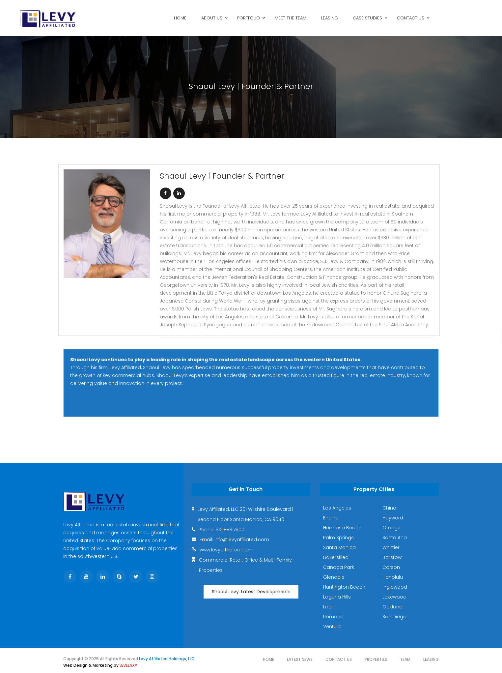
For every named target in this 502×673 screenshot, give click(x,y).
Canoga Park (337, 567)
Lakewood (392, 597)
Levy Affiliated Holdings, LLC (167, 658)
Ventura (331, 626)
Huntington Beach (342, 587)
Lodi (326, 606)
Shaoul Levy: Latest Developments (251, 591)
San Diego (392, 616)
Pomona (332, 616)
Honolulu (391, 577)
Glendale (332, 577)
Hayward (391, 517)
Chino (387, 508)
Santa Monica (338, 547)
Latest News (300, 659)
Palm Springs (337, 537)
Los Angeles (335, 508)
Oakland (391, 606)
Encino (329, 517)
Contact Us (338, 659)
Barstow (390, 557)
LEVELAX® (128, 665)
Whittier (389, 547)
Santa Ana (393, 537)
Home (268, 659)
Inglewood (393, 587)
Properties (376, 659)
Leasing (431, 659)
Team (405, 659)
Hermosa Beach (340, 527)
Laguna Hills (335, 597)
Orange (390, 527)
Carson (389, 567)
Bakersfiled (334, 557)
